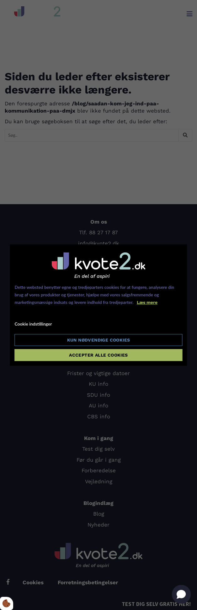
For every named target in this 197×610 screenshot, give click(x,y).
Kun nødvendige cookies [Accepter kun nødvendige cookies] (98, 339)
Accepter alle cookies (98, 355)
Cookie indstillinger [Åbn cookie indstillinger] (33, 324)
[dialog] (98, 305)
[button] (181, 594)
